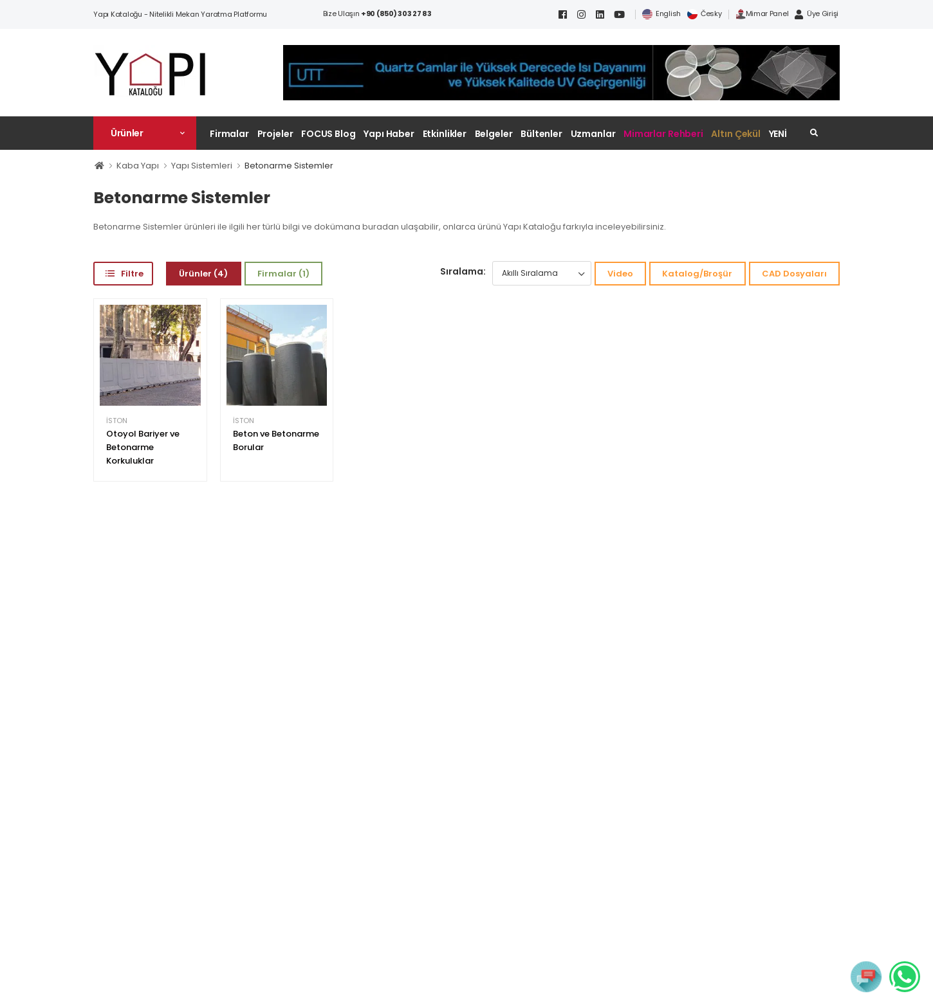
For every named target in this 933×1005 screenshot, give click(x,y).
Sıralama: (463, 271)
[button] (144, 133)
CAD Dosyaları (794, 273)
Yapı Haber (389, 133)
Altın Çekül (736, 133)
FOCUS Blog (328, 133)
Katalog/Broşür (697, 273)
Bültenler (541, 133)
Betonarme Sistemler (289, 165)
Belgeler (494, 133)
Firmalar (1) (283, 273)
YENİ (778, 133)
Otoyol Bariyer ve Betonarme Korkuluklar (143, 447)
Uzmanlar (593, 133)
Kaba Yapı (137, 165)
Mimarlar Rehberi (663, 133)
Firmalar (229, 133)
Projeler (275, 133)
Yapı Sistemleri (201, 165)
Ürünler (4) (203, 273)
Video (620, 273)
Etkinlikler (445, 133)
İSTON (116, 420)
